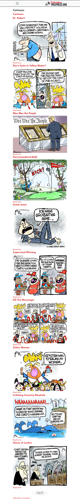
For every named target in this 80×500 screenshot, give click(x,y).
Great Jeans (20, 205)
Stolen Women (21, 347)
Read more (17, 63)
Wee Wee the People (24, 113)
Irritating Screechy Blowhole (29, 395)
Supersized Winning (24, 252)
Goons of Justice (22, 443)
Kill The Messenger (23, 300)
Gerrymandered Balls (25, 157)
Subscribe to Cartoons (21, 498)
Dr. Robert (19, 18)
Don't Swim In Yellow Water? (29, 66)
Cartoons (18, 14)
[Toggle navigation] (17, 3)
